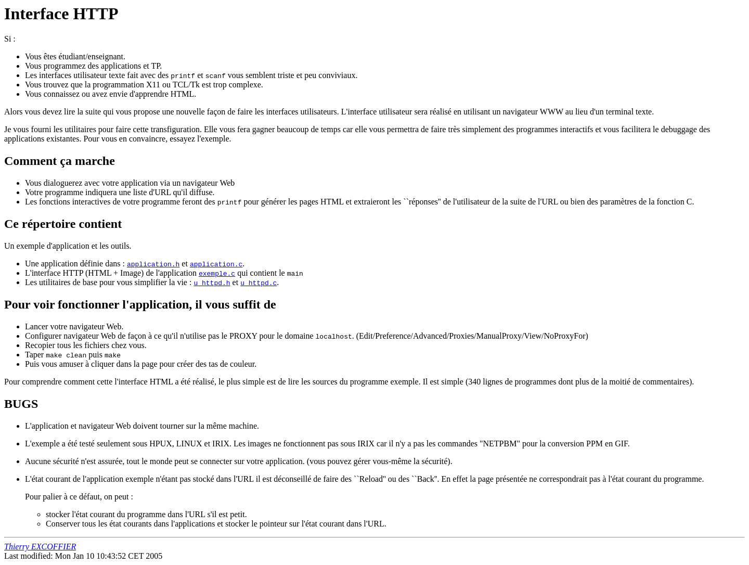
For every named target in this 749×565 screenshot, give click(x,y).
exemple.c (217, 273)
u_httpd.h (211, 282)
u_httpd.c (258, 282)
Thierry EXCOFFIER (40, 546)
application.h (153, 263)
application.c (216, 263)
